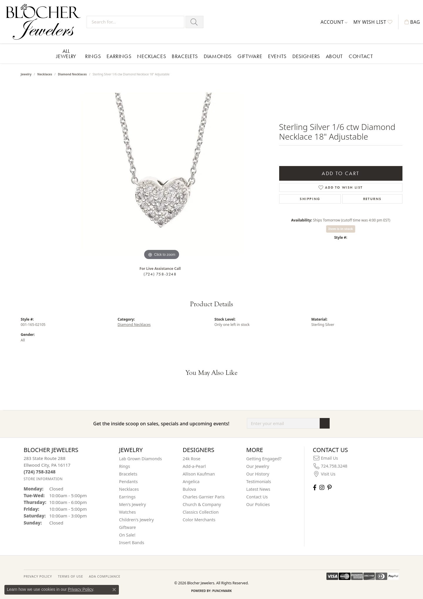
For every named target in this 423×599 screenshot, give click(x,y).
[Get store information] (43, 478)
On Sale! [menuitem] (127, 535)
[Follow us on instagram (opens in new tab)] (321, 487)
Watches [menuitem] (127, 512)
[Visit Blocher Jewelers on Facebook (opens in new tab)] (314, 487)
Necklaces (151, 56)
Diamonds (218, 56)
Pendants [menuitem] (128, 481)
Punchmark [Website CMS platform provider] (222, 591)
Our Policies (258, 504)
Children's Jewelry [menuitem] (136, 519)
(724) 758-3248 (160, 274)
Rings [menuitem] (124, 466)
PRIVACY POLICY (38, 576)
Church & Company (202, 504)
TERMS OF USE (70, 576)
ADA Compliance (104, 576)
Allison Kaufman (199, 474)
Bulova (189, 489)
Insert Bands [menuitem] (131, 542)
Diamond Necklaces (72, 74)
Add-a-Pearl (194, 466)
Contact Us (257, 497)
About (334, 56)
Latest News (258, 489)
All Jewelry (66, 54)
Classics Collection (201, 512)
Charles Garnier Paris (204, 497)
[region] (162, 173)
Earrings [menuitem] (127, 497)
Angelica (191, 481)
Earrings (119, 56)
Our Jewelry (257, 466)
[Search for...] (135, 22)
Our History (257, 474)
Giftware (249, 56)
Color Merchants (199, 519)
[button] (334, 22)
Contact (361, 56)
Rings (93, 56)
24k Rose (191, 458)
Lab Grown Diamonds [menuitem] (140, 458)
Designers (306, 56)
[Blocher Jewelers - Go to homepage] (45, 22)
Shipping (310, 199)
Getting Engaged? (264, 458)
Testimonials (258, 481)
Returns (372, 199)
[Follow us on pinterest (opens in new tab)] (329, 487)
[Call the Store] (40, 472)
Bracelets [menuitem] (128, 474)
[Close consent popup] (114, 589)
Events (277, 56)
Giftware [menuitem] (127, 527)
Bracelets (185, 56)
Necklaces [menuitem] (129, 489)
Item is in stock (340, 228)
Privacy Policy (80, 589)
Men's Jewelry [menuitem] (132, 504)
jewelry (26, 74)
